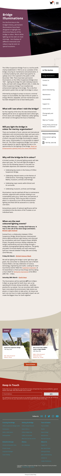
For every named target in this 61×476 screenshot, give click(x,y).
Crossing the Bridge (8, 422)
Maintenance (46, 94)
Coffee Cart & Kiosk (27, 435)
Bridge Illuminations (49, 76)
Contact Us (46, 80)
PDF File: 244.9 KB (49, 142)
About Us (44, 442)
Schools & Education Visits (9, 445)
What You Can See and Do (29, 438)
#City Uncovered (11, 356)
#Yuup (10, 357)
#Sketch (6, 357)
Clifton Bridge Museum (28, 426)
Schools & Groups (8, 442)
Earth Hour (23, 277)
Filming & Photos (45, 451)
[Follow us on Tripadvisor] (41, 416)
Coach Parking (6, 454)
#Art (5, 356)
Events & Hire (47, 109)
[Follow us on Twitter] (49, 416)
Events (43, 429)
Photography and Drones (48, 114)
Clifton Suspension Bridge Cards (11, 426)
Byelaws (45, 85)
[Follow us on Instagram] (53, 416)
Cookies (32, 467)
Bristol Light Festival (9, 231)
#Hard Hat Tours (37, 356)
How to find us (25, 429)
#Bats (34, 354)
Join (51, 394)
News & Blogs (44, 432)
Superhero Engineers (29, 268)
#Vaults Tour (36, 357)
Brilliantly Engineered (21, 272)
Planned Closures (45, 438)
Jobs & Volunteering (48, 90)
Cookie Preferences (46, 461)
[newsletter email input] (22, 394)
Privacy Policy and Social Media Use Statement (50, 126)
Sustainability (47, 99)
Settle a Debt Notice (7, 432)
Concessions (5, 429)
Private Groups (6, 448)
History (24, 442)
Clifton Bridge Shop (27, 432)
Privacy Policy (25, 467)
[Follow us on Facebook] (45, 416)
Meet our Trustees (48, 120)
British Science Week (23, 256)
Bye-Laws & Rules (45, 448)
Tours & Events (30, 364)
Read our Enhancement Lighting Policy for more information (19, 147)
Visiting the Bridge (27, 422)
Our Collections (26, 445)
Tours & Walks (45, 426)
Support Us (46, 104)
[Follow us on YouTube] (57, 416)
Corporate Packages (7, 451)
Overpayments (6, 435)
